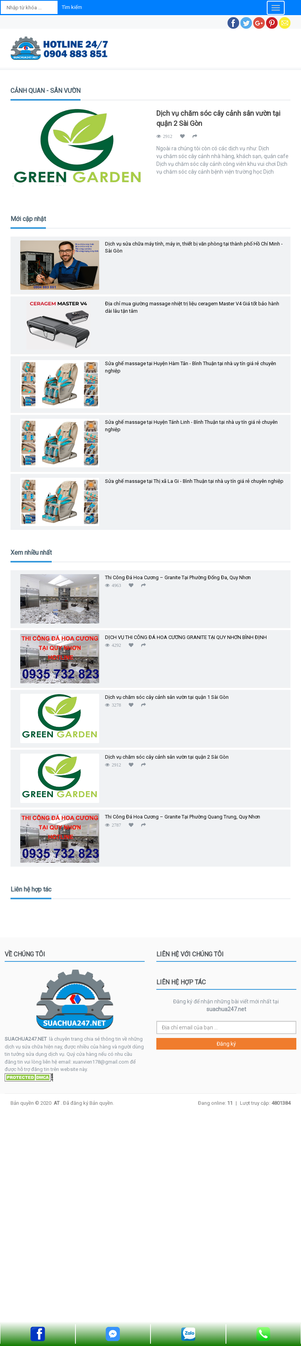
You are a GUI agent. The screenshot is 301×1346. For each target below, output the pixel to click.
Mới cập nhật (28, 219)
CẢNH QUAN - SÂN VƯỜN (45, 90)
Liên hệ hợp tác (30, 889)
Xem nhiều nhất (31, 552)
